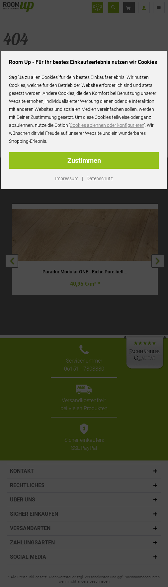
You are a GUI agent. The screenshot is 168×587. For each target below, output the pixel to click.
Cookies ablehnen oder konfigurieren (107, 125)
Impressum (66, 178)
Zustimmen (84, 160)
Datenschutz (100, 178)
